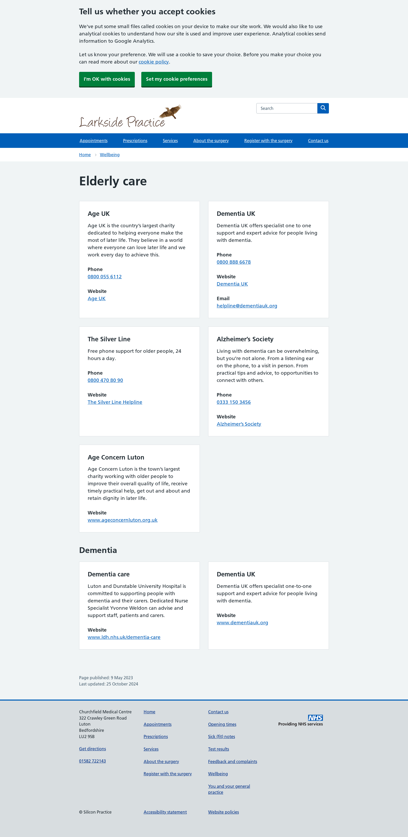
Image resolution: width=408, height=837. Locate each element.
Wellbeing (110, 154)
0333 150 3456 (234, 402)
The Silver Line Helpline (115, 402)
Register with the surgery (268, 140)
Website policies (223, 812)
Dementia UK (232, 284)
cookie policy (154, 62)
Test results (218, 749)
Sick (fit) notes (221, 736)
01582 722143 (92, 761)
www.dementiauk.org (242, 623)
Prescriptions (135, 140)
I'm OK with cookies (107, 79)
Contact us (318, 140)
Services (170, 140)
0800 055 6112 (105, 277)
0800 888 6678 (234, 262)
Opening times (222, 724)
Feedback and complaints (232, 761)
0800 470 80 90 (105, 380)
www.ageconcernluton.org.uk (123, 520)
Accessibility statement (165, 812)
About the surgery (211, 140)
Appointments (93, 140)
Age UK (97, 298)
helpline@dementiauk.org (247, 306)
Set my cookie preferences (176, 79)
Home (85, 154)
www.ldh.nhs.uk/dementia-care (124, 637)
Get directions (92, 748)
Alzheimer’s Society (239, 424)
